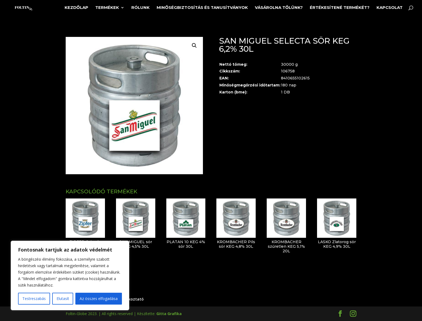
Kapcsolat (390, 8)
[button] (194, 45)
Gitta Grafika (169, 313)
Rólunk (140, 8)
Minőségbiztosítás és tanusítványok (202, 8)
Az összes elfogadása (99, 298)
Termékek (107, 8)
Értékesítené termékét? (340, 8)
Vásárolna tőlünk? (279, 8)
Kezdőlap (76, 8)
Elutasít (63, 298)
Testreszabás (34, 298)
